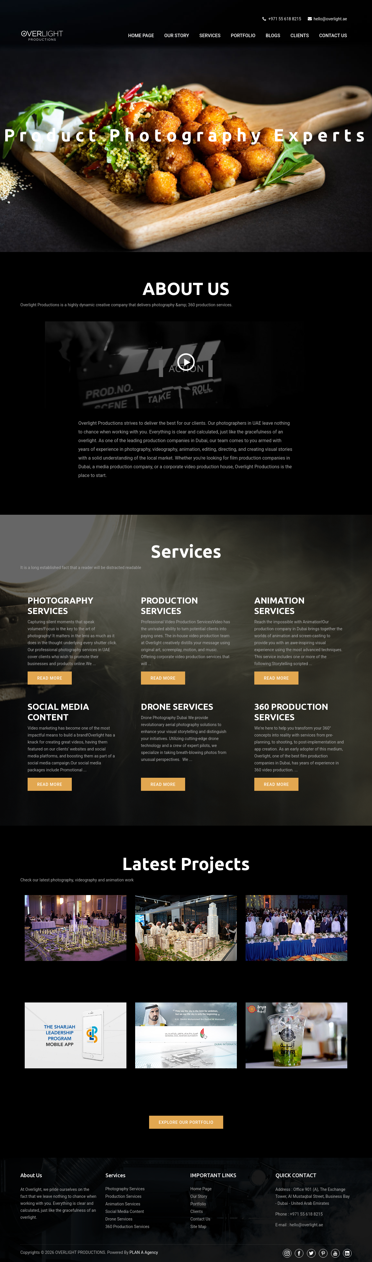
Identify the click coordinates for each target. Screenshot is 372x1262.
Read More (49, 678)
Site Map (198, 1226)
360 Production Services (127, 1226)
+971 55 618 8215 (281, 19)
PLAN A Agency (144, 1252)
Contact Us (333, 35)
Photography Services (125, 1189)
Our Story (176, 35)
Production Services (123, 1196)
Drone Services (177, 707)
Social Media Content (124, 1211)
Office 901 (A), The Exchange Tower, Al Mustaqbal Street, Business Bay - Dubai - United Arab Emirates (313, 1196)
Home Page (141, 35)
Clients (300, 35)
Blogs (273, 35)
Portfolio (243, 35)
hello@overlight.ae (327, 19)
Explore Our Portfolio (186, 1122)
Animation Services (122, 1204)
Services (210, 35)
